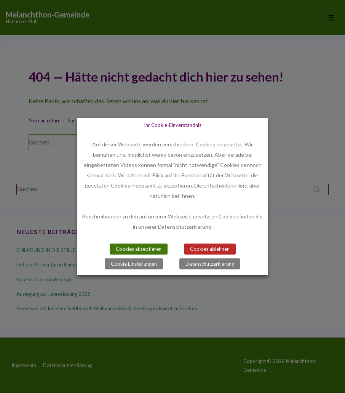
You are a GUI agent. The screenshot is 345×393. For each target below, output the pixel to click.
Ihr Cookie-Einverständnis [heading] (172, 125)
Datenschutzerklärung (209, 264)
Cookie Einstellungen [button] (134, 264)
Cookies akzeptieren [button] (138, 249)
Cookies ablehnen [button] (210, 249)
